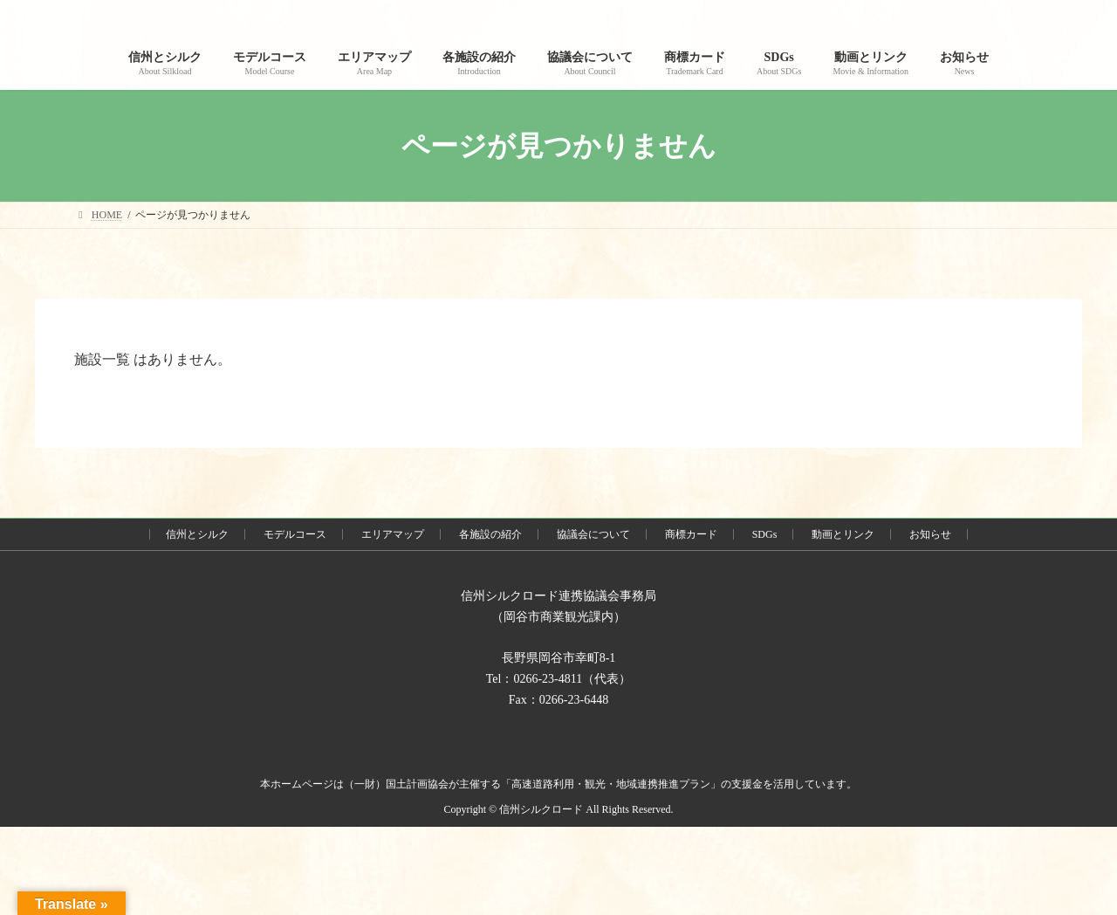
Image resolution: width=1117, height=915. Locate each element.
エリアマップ (392, 534)
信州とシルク (197, 534)
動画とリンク (843, 534)
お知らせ (930, 534)
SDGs (765, 534)
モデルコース (295, 534)
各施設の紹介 (490, 534)
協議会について (593, 534)
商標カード (691, 534)
